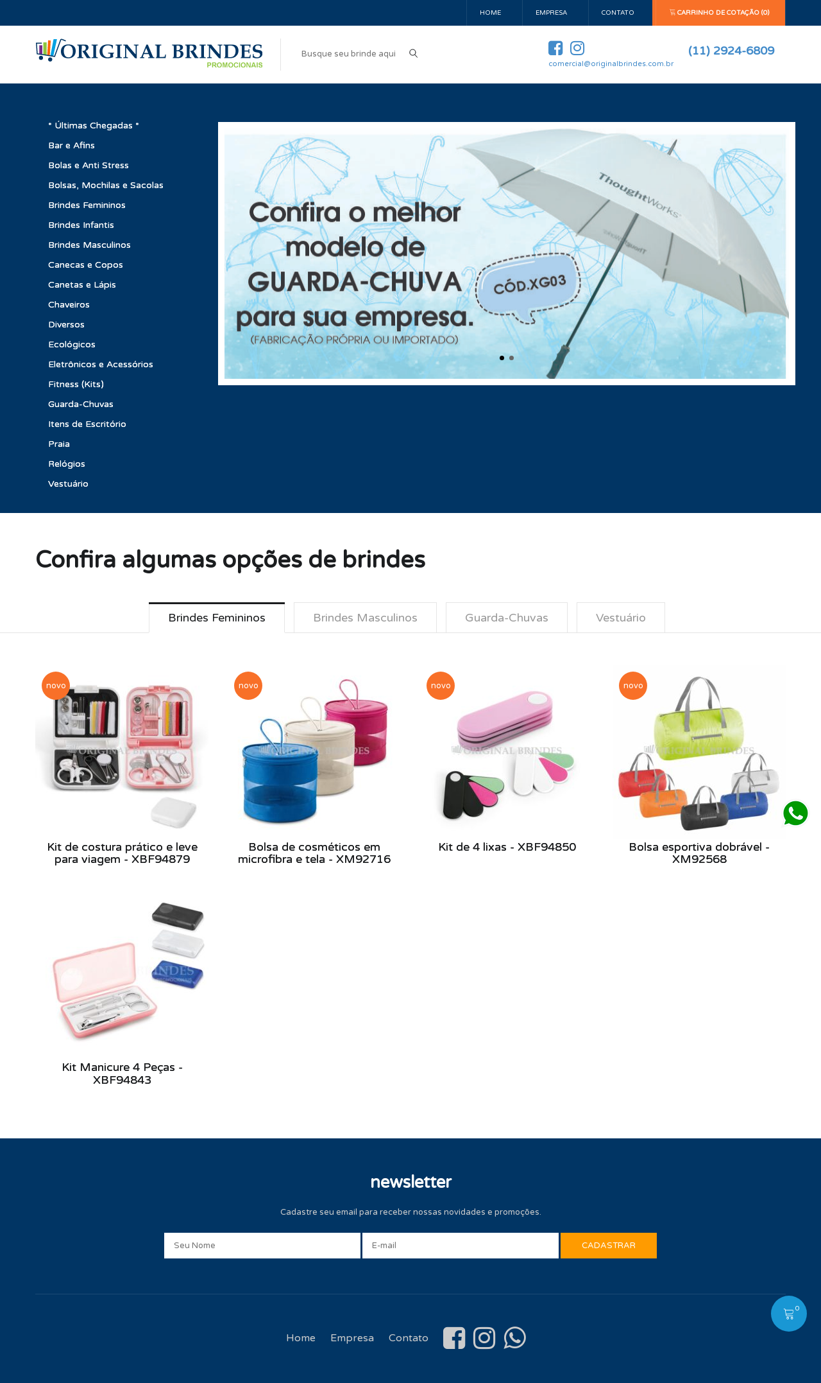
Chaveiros (69, 304)
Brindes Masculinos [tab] (365, 618)
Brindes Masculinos (89, 244)
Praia (59, 444)
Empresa (551, 13)
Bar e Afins (71, 145)
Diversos (66, 324)
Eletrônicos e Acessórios (100, 364)
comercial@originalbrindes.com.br (610, 64)
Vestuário (68, 483)
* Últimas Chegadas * (93, 125)
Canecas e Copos (85, 264)
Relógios (66, 463)
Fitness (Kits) (76, 384)
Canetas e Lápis (82, 284)
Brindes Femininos (87, 205)
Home (490, 13)
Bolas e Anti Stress (88, 165)
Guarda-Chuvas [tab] (506, 618)
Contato (618, 13)
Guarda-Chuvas (81, 404)
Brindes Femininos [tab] (217, 618)
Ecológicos (72, 344)
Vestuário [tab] (621, 618)
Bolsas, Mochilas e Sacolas (106, 185)
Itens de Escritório (87, 424)
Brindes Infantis (81, 225)
